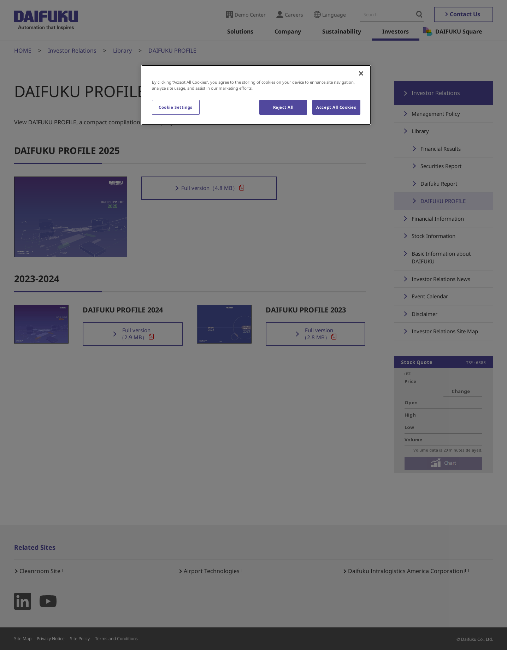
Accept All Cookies (336, 107)
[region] (256, 95)
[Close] (361, 73)
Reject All (283, 107)
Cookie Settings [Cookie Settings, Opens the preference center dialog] (176, 107)
